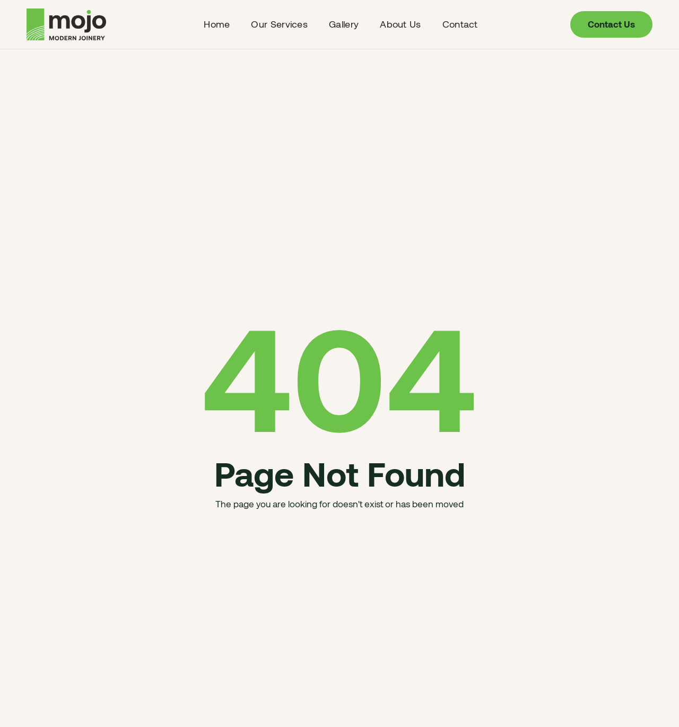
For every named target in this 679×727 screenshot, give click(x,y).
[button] (279, 24)
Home (217, 24)
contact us (611, 24)
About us (400, 24)
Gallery (344, 24)
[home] (69, 24)
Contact (460, 24)
